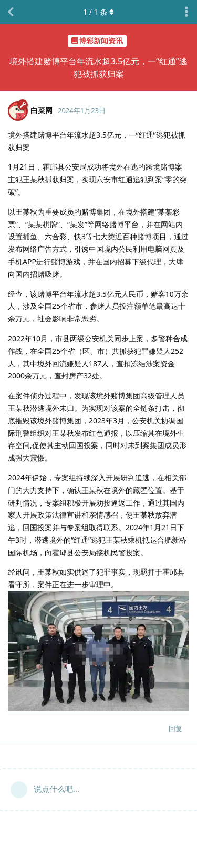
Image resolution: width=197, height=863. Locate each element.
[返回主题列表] (10, 12)
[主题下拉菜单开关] (186, 12)
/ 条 (98, 12)
